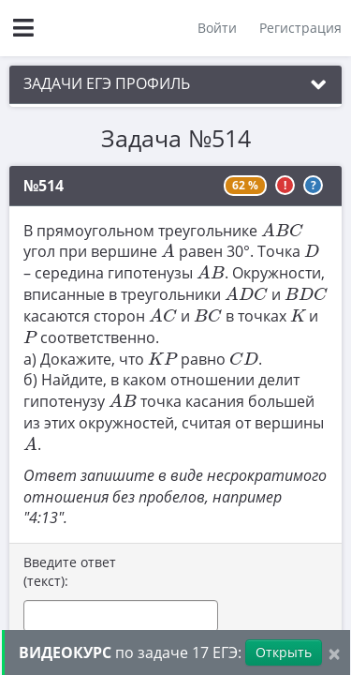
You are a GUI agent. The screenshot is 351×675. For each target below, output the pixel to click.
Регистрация (300, 28)
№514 (43, 185)
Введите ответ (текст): (69, 571)
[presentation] (282, 228)
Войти (217, 28)
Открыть (284, 652)
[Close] (334, 653)
